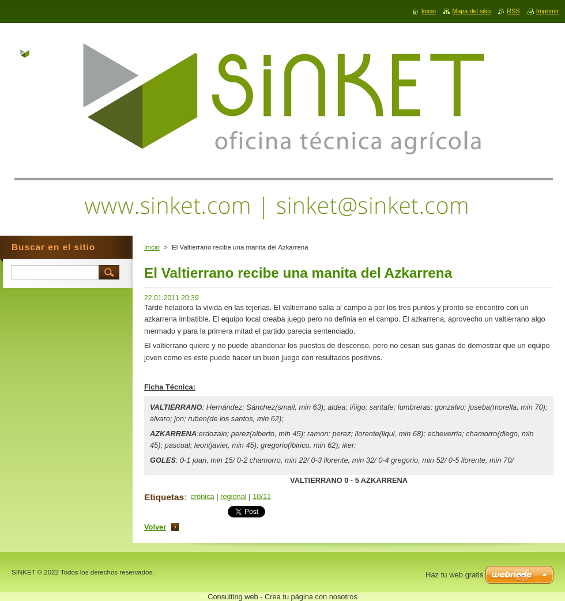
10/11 (262, 496)
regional (233, 496)
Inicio (152, 247)
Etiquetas (164, 497)
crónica (202, 496)
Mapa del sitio (471, 10)
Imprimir (547, 10)
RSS (513, 10)
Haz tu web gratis (454, 574)
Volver (155, 527)
